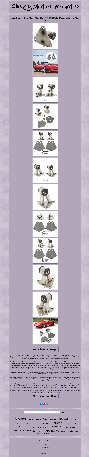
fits (39, 423)
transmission (52, 430)
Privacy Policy (45, 450)
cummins (70, 431)
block (25, 423)
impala (72, 427)
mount (17, 430)
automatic (52, 419)
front (45, 419)
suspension (46, 433)
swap (38, 418)
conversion (53, 426)
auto (30, 419)
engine (63, 418)
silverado (41, 431)
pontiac (52, 433)
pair (33, 427)
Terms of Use (45, 453)
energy (66, 424)
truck (73, 423)
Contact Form (45, 447)
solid (66, 427)
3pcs (35, 431)
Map (45, 444)
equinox (44, 427)
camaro (73, 419)
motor (58, 423)
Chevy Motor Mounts (45, 441)
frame (63, 431)
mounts (46, 423)
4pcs (61, 427)
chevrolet (20, 418)
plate (76, 431)
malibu (33, 424)
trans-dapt (26, 427)
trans (17, 423)
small (18, 427)
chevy (27, 430)
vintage (38, 427)
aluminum (38, 433)
